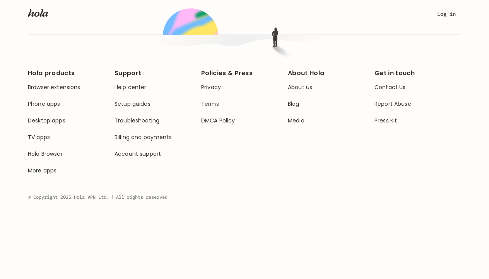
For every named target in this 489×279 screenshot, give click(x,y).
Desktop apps (46, 120)
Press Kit (385, 120)
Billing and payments (143, 137)
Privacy (211, 87)
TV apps (39, 137)
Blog (293, 104)
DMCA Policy (218, 120)
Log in (446, 13)
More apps (42, 170)
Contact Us (389, 87)
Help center (131, 87)
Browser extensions (54, 87)
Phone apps (44, 104)
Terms (210, 104)
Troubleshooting (137, 120)
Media (296, 120)
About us (300, 87)
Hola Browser (45, 154)
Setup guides (132, 104)
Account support (138, 154)
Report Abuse (392, 104)
